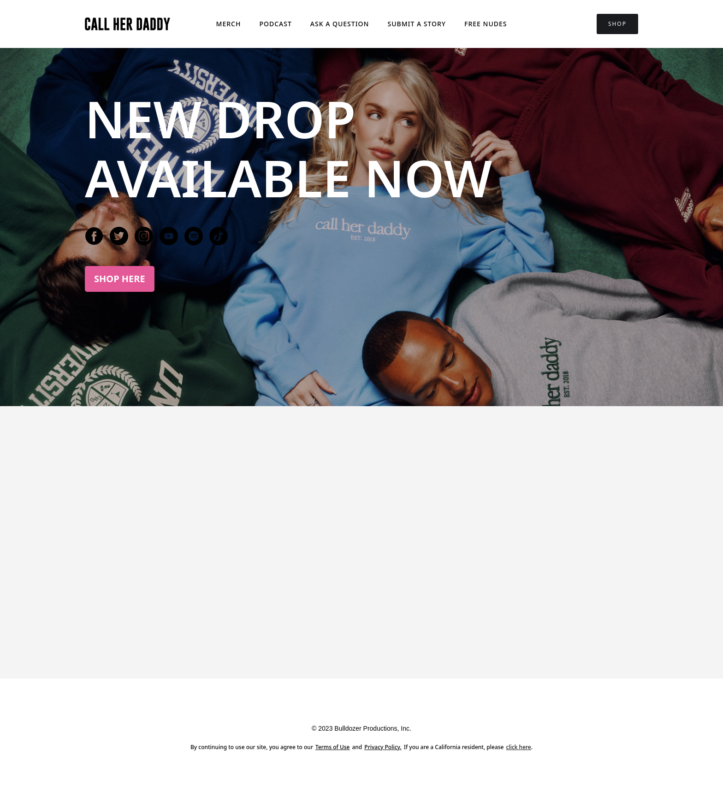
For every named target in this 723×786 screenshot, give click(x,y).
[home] (127, 24)
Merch (228, 23)
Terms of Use (332, 747)
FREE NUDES (485, 23)
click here (518, 747)
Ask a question (339, 23)
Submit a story (416, 23)
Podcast (275, 23)
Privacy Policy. (382, 747)
